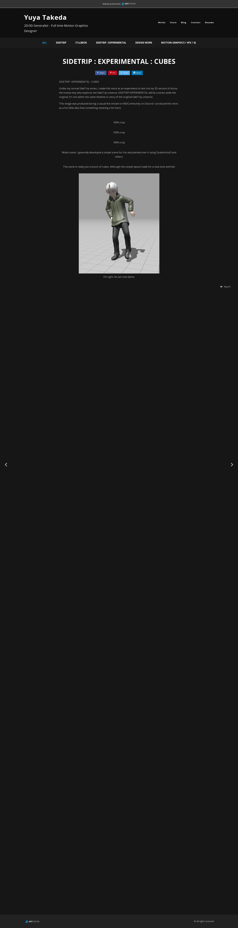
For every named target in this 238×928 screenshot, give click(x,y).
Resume (209, 22)
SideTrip (61, 42)
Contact (196, 22)
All (44, 42)
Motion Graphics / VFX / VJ (178, 42)
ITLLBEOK (81, 42)
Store (173, 22)
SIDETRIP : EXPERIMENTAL (111, 42)
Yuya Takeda (45, 17)
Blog (183, 22)
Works (161, 22)
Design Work (143, 42)
